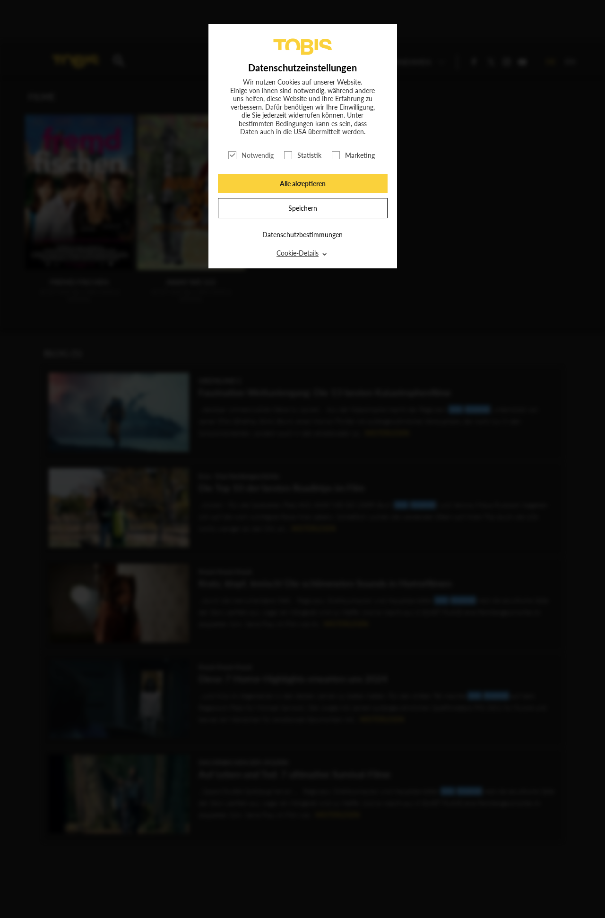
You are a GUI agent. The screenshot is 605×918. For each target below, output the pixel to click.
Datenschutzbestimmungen (302, 235)
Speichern (302, 208)
